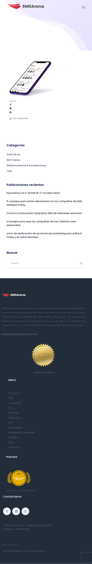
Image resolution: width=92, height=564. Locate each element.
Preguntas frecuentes (21, 432)
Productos (14, 393)
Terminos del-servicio (13, 551)
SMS (10, 398)
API (10, 422)
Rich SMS (13, 413)
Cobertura (14, 418)
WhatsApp (14, 403)
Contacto (14, 447)
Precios (12, 437)
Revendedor (15, 427)
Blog (11, 442)
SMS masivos (13, 159)
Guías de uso (13, 154)
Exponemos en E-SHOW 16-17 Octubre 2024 (33, 193)
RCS (10, 408)
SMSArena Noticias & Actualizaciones (26, 165)
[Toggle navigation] (83, 7)
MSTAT (33, 334)
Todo (9, 171)
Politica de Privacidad (35, 551)
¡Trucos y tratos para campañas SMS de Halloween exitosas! (44, 213)
